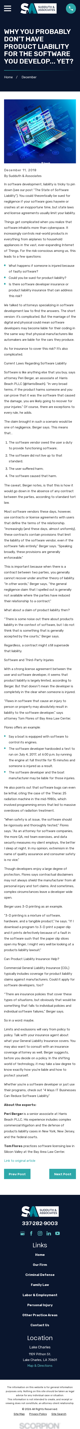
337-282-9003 (40, 1223)
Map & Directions (39, 1366)
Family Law (40, 1285)
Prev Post (17, 1174)
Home (40, 1255)
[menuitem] (19, 1414)
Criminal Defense (40, 1275)
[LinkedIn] (49, 1233)
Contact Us (40, 1325)
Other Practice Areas (40, 1315)
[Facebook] (31, 1233)
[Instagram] (40, 1233)
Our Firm (40, 1265)
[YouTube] (57, 1233)
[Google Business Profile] (22, 1233)
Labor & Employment (40, 1295)
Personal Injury (40, 1305)
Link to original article (19, 1161)
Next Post (62, 1174)
